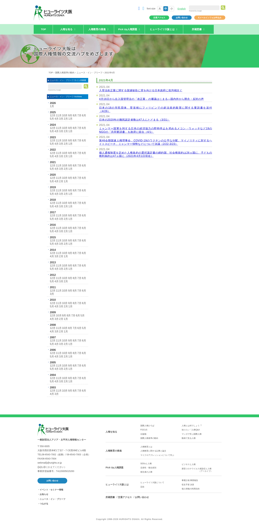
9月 (70, 115)
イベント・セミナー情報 (51, 489)
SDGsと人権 (146, 463)
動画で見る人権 (189, 438)
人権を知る (111, 431)
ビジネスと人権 (189, 464)
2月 (66, 118)
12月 (53, 115)
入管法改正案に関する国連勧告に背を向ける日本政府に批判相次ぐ (140, 90)
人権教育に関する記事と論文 (153, 451)
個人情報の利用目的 (191, 489)
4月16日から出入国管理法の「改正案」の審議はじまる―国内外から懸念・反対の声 (151, 99)
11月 (59, 115)
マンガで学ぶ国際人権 (192, 434)
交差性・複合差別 (148, 468)
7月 (79, 115)
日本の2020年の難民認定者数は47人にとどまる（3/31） (134, 119)
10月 (65, 115)
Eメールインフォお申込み (209, 17)
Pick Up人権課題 (114, 467)
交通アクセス (159, 17)
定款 (142, 487)
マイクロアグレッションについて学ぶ (157, 455)
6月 (84, 115)
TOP (43, 29)
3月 (61, 118)
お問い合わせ (182, 17)
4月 (57, 118)
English (182, 8)
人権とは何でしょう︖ (192, 426)
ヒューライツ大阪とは (117, 484)
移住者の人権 (146, 472)
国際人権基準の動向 (64, 72)
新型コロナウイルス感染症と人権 (202, 470)
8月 (75, 115)
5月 (52, 118)
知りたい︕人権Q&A (191, 430)
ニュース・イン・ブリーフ (89, 72)
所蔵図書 (110, 497)
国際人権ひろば (147, 426)
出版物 (143, 434)
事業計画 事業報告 (190, 480)
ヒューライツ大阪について (152, 482)
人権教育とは (146, 447)
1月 (52, 106)
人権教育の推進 (114, 450)
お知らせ (44, 494)
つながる (44, 503)
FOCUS (143, 430)
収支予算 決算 (188, 484)
